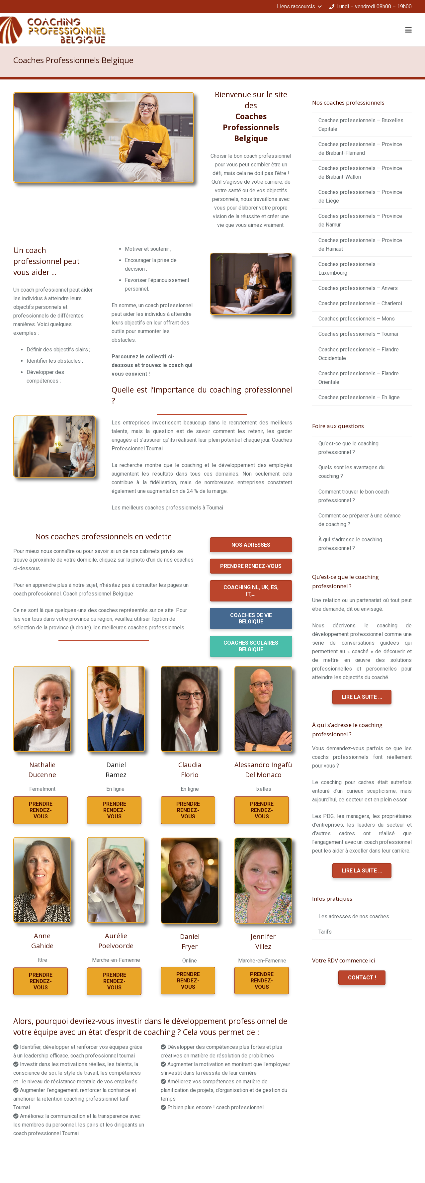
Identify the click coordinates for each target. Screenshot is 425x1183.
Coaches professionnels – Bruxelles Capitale (360, 124)
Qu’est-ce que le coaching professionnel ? (348, 447)
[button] (299, 6)
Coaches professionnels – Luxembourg (349, 268)
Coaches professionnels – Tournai (358, 334)
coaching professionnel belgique (65, 1157)
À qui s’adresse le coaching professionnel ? (350, 543)
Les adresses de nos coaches (353, 916)
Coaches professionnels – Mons (356, 319)
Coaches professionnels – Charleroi (360, 303)
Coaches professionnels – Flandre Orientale (358, 377)
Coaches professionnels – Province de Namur (360, 220)
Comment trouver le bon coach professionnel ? (353, 496)
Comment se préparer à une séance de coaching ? (359, 519)
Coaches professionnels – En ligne (359, 397)
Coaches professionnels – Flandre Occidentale (358, 353)
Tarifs (325, 932)
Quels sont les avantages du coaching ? (351, 471)
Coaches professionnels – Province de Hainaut (360, 244)
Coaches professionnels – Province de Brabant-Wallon (360, 172)
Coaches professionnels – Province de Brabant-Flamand (360, 148)
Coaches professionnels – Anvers (358, 288)
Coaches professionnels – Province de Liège (360, 196)
